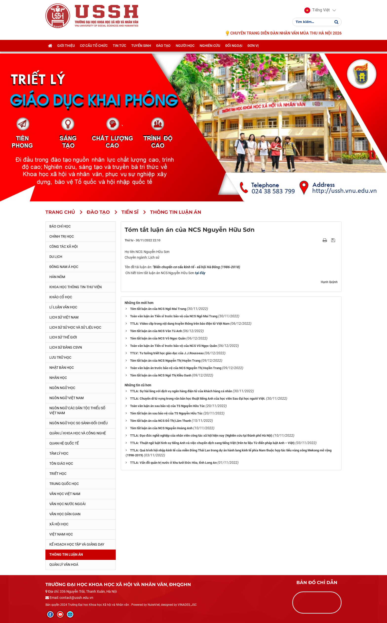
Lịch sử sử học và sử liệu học (75, 327)
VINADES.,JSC (187, 604)
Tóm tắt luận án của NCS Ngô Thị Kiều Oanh (160, 375)
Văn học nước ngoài (67, 504)
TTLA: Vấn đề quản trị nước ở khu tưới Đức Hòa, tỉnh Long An (173, 462)
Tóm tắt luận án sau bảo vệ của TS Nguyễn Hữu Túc (166, 413)
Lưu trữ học (60, 357)
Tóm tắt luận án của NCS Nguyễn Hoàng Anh (161, 428)
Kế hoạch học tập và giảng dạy (76, 544)
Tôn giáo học (61, 463)
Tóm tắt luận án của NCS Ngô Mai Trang (158, 309)
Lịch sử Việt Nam (63, 317)
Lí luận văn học (63, 307)
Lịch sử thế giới (63, 337)
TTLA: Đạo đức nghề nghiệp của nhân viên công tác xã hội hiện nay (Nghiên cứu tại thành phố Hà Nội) (201, 435)
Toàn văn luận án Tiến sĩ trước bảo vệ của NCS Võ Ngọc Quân (173, 346)
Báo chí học (60, 226)
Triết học (57, 474)
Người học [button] (185, 49)
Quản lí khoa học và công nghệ (77, 433)
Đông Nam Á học (63, 267)
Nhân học (58, 378)
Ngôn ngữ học (62, 388)
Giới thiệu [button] (66, 49)
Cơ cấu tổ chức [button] (94, 49)
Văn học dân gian (64, 514)
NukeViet (154, 604)
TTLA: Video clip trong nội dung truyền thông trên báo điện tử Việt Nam (180, 323)
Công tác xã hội (63, 247)
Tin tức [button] (119, 49)
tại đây (200, 273)
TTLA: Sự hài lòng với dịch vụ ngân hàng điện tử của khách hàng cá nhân (181, 391)
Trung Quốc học (64, 484)
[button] (317, 12)
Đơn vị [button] (253, 49)
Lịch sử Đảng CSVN (65, 347)
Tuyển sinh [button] (141, 49)
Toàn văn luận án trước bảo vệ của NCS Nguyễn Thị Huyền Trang (175, 368)
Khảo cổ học (60, 297)
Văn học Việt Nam (64, 494)
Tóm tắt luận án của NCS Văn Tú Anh (156, 331)
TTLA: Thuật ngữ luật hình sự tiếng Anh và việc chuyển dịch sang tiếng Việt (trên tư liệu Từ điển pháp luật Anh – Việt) (212, 443)
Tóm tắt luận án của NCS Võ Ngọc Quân (158, 338)
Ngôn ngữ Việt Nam (66, 398)
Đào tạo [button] (163, 49)
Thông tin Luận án (66, 554)
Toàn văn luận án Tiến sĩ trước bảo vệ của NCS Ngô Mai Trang (173, 316)
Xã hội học (58, 524)
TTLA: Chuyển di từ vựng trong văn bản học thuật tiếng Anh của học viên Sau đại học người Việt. (197, 398)
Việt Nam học (61, 534)
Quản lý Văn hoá (63, 565)
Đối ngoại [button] (233, 49)
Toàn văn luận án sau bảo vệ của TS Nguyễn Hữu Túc (167, 406)
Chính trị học (61, 236)
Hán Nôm (57, 277)
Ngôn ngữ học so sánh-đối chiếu (78, 423)
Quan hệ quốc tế (64, 443)
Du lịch (55, 257)
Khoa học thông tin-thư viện (75, 287)
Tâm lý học (58, 453)
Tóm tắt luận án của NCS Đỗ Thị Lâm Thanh (160, 421)
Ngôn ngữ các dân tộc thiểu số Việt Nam (77, 410)
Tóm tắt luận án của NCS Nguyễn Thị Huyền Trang (165, 360)
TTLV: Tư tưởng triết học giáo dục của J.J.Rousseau (167, 353)
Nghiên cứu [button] (210, 49)
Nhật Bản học (61, 368)
